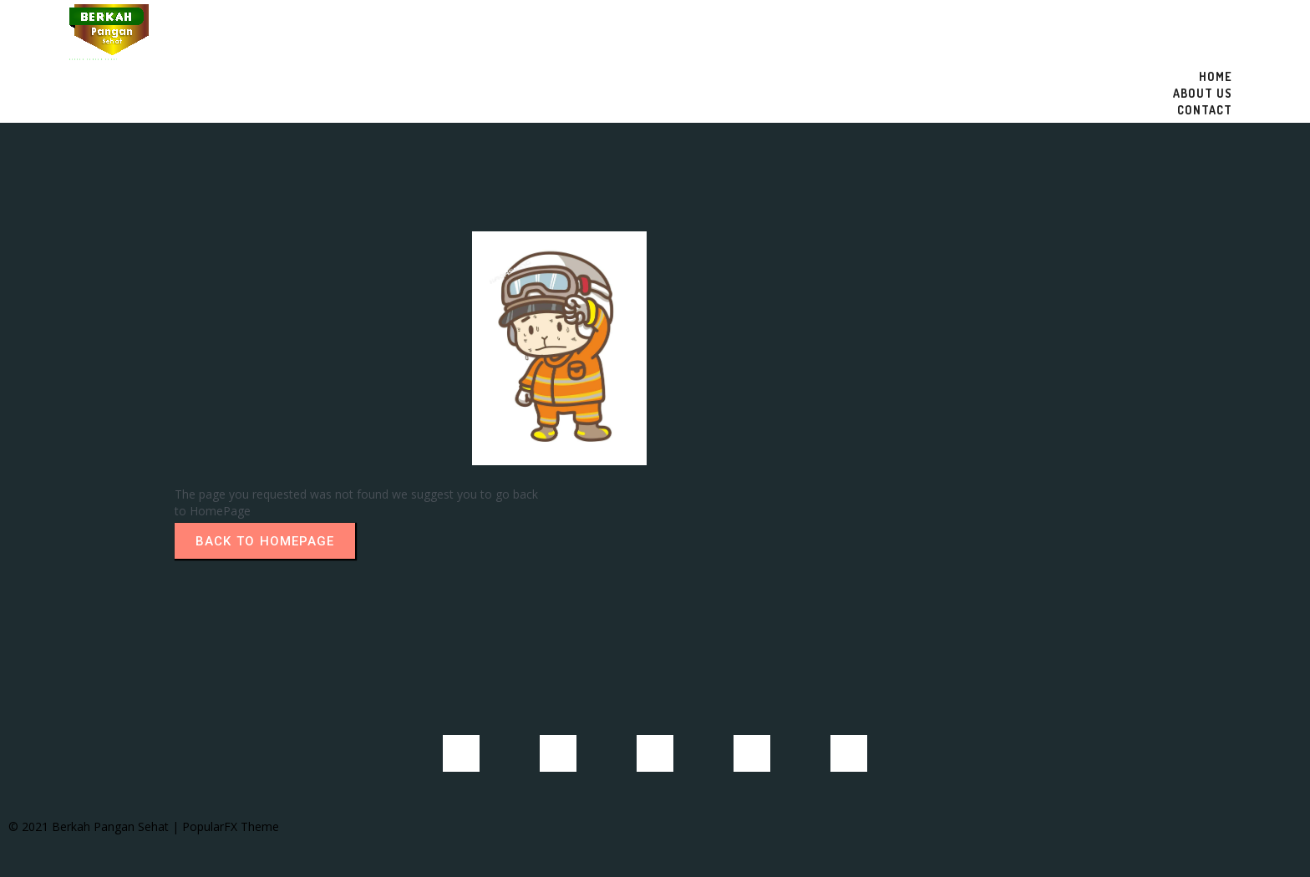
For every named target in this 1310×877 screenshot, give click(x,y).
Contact (1204, 110)
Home (1215, 76)
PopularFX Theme (230, 821)
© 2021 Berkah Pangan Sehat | (95, 821)
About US (1202, 93)
